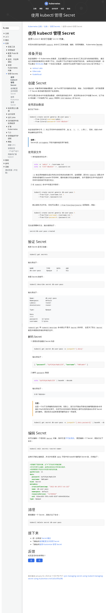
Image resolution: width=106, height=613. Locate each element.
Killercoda (36, 71)
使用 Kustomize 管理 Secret (51, 544)
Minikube (39, 64)
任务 (46, 26)
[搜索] (11, 28)
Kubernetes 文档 (35, 26)
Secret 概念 (46, 538)
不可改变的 (69, 438)
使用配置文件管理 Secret (49, 541)
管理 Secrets (55, 26)
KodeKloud (36, 74)
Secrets (99, 44)
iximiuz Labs (37, 68)
